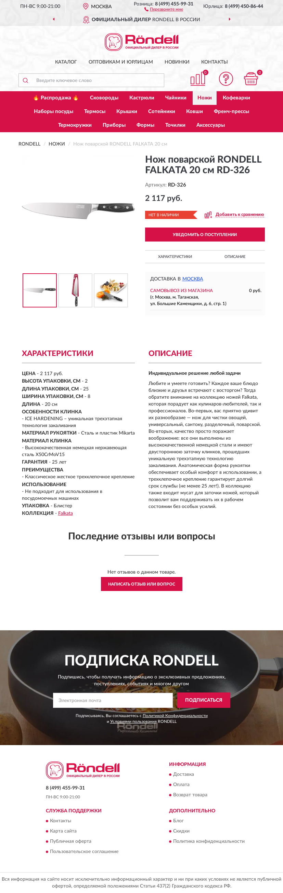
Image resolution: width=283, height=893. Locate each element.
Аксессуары (210, 125)
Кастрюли (141, 97)
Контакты (214, 62)
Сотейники (161, 111)
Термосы (94, 111)
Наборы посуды (53, 111)
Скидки (181, 831)
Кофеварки (236, 97)
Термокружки (75, 125)
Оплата (181, 784)
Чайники (175, 97)
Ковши (194, 111)
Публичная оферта (70, 841)
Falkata (65, 513)
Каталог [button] (66, 62)
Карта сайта (63, 831)
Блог (178, 821)
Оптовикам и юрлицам (121, 62)
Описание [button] (234, 257)
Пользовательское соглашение (84, 851)
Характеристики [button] (175, 257)
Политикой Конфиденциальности (175, 716)
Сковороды (104, 97)
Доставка (183, 774)
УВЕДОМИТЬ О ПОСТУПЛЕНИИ (205, 235)
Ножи (204, 97)
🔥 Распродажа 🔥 (56, 97)
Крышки (126, 111)
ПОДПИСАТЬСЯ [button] (203, 700)
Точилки (175, 125)
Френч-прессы (231, 111)
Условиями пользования (133, 721)
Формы (145, 125)
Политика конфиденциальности (209, 841)
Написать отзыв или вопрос (141, 584)
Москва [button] (192, 279)
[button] (163, 9)
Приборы (114, 125)
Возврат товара (190, 795)
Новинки (177, 62)
